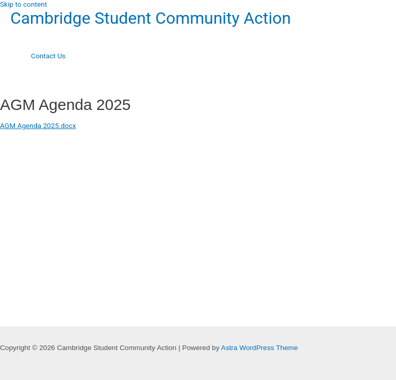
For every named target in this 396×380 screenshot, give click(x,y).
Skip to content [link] (23, 4)
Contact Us (48, 56)
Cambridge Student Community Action (150, 18)
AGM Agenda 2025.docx (38, 125)
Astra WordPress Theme (259, 348)
